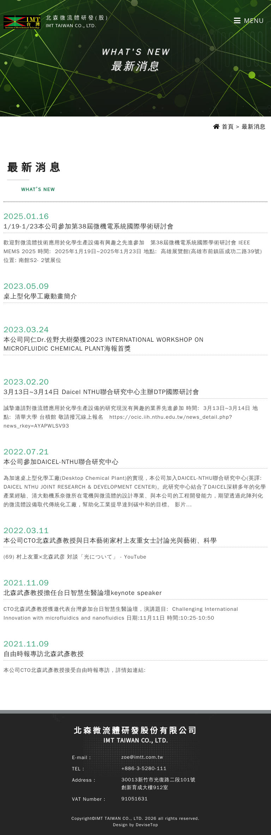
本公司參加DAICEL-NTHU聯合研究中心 (61, 462)
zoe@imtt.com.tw (142, 757)
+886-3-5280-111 (144, 768)
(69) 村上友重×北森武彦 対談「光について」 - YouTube (75, 557)
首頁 (228, 126)
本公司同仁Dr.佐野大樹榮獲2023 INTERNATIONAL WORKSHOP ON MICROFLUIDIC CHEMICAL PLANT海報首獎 (104, 344)
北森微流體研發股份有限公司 (136, 734)
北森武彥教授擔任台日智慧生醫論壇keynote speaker (83, 593)
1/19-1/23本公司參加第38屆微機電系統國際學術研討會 (89, 226)
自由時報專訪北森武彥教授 (44, 654)
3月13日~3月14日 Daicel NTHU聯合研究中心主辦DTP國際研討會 (101, 392)
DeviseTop (147, 825)
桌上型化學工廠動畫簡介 (40, 296)
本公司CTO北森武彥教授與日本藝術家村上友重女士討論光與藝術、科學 (110, 540)
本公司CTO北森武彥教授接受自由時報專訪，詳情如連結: (75, 670)
